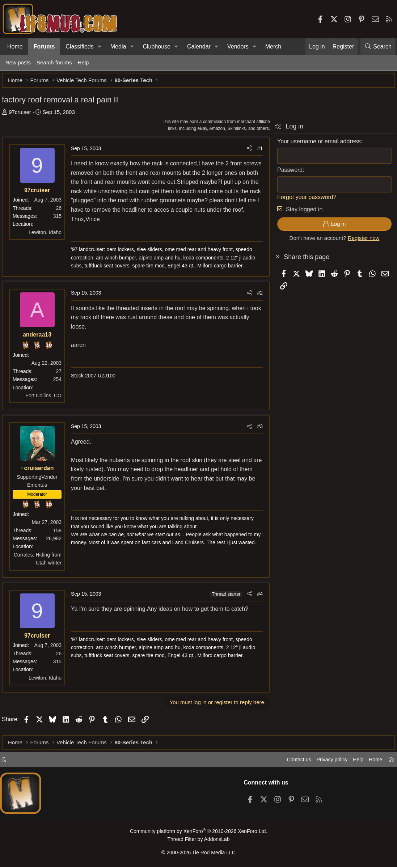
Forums (44, 46)
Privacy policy (326, 761)
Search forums (54, 62)
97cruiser (23, 116)
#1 (256, 152)
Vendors (238, 46)
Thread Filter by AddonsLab (199, 840)
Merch (273, 46)
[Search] (377, 46)
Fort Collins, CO (47, 399)
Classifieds (79, 46)
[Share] (246, 152)
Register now (360, 241)
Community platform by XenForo (198, 833)
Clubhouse (156, 46)
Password (286, 173)
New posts (18, 62)
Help (83, 62)
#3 (256, 430)
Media (118, 46)
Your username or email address (315, 145)
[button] (99, 46)
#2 (256, 296)
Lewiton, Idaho (48, 236)
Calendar (199, 46)
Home (15, 46)
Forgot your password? (303, 201)
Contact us (292, 761)
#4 (256, 597)
